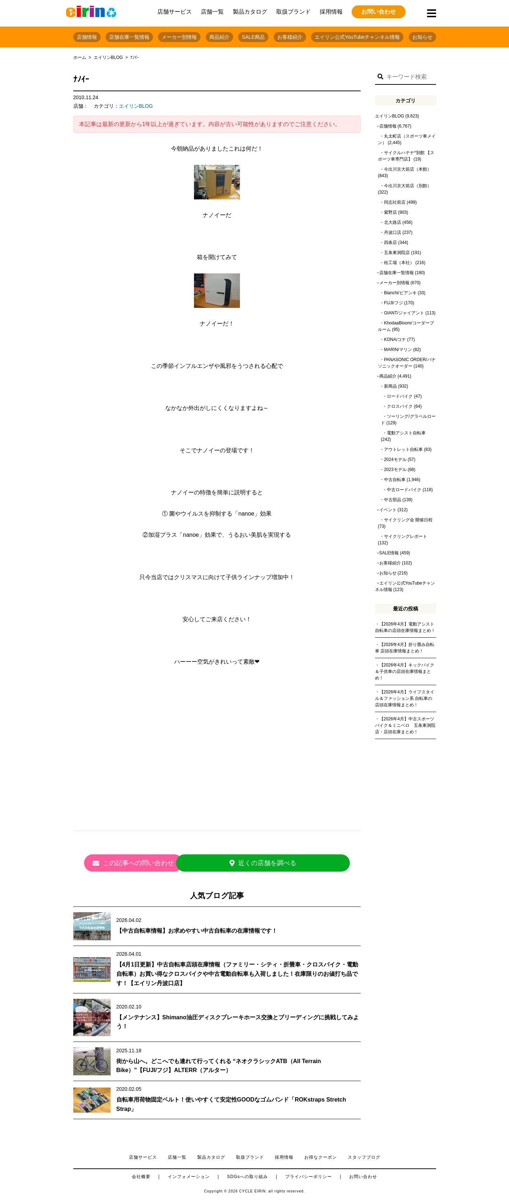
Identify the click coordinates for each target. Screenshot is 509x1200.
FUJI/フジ (393, 302)
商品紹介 (219, 37)
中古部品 (392, 499)
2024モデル (395, 459)
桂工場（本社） (399, 262)
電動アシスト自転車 (406, 432)
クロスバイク (400, 406)
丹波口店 (392, 232)
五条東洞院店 (397, 252)
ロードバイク (400, 396)
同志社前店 (395, 202)
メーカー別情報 (179, 37)
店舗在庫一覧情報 (129, 37)
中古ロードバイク (404, 489)
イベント (388, 509)
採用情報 (331, 12)
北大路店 (392, 222)
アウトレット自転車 (403, 449)
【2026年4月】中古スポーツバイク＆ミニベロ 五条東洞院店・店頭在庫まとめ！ (405, 725)
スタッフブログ (364, 1153)
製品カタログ (250, 12)
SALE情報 (389, 552)
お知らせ (422, 37)
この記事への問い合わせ (152, 863)
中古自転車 (395, 479)
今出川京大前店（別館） (407, 185)
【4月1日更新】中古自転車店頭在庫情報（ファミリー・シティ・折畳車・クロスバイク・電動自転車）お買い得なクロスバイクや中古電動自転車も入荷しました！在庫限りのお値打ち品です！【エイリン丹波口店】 (237, 969)
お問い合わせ (378, 12)
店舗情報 (87, 37)
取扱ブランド (293, 12)
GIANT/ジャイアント (404, 312)
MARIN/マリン (398, 349)
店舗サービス (174, 12)
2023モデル (395, 469)
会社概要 (141, 1172)
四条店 (390, 242)
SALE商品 (253, 37)
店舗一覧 (212, 12)
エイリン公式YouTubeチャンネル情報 (357, 37)
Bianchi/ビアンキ (400, 292)
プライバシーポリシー (308, 1172)
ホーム (79, 57)
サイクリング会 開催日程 (408, 519)
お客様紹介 (289, 37)
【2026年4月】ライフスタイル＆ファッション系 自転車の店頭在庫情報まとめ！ (404, 698)
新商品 (390, 386)
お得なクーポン (320, 1153)
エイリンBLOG (108, 57)
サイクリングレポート (405, 536)
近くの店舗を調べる (281, 863)
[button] (380, 76)
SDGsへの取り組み (247, 1172)
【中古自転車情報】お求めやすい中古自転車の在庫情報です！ (196, 926)
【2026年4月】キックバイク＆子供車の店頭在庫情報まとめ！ (404, 671)
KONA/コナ (395, 339)
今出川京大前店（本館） (407, 169)
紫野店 (390, 212)
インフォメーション (189, 1172)
